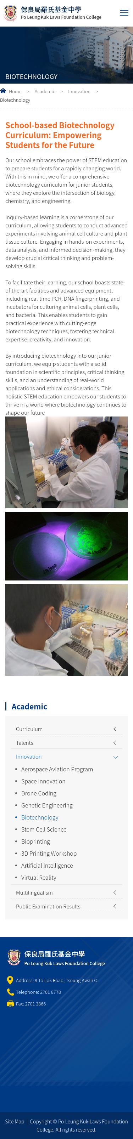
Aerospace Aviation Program (57, 769)
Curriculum (29, 728)
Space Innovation (43, 781)
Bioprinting (35, 841)
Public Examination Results (48, 906)
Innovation (79, 91)
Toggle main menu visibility (124, 11)
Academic (45, 91)
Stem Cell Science (43, 829)
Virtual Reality (38, 877)
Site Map (14, 1121)
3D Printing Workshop (49, 853)
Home (15, 91)
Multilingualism (34, 892)
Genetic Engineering (47, 805)
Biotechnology (40, 817)
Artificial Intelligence (47, 865)
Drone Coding (38, 793)
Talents (24, 742)
